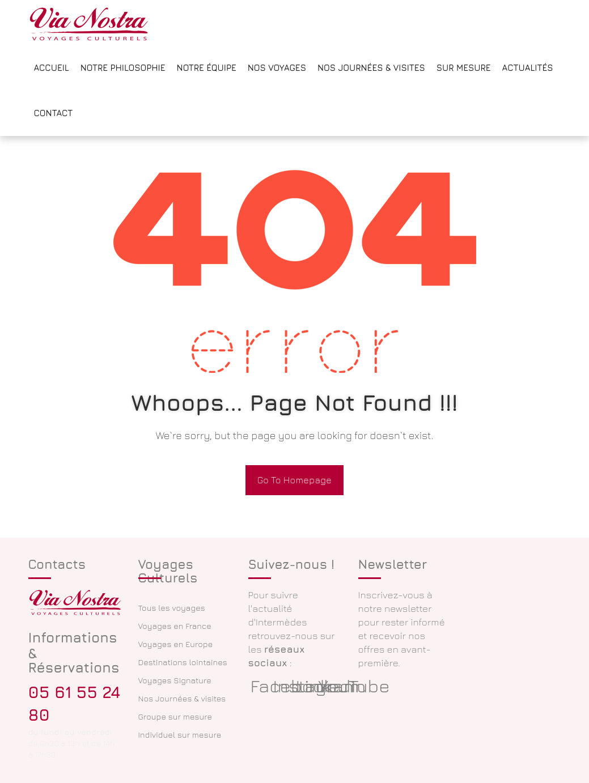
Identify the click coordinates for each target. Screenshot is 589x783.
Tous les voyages (171, 607)
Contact (53, 113)
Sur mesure (464, 68)
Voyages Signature (174, 680)
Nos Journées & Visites (371, 68)
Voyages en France (174, 626)
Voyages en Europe (175, 644)
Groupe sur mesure (175, 716)
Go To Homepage (294, 480)
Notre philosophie (123, 68)
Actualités (527, 68)
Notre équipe (206, 68)
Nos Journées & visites (182, 698)
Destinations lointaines (182, 662)
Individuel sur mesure (180, 734)
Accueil (51, 68)
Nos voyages (277, 68)
